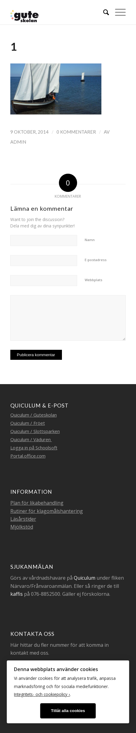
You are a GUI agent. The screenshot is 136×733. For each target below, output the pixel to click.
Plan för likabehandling (36, 502)
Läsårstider (23, 519)
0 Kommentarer (76, 132)
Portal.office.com (28, 456)
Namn (90, 239)
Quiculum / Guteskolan (33, 415)
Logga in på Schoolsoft (33, 448)
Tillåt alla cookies (68, 710)
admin (18, 142)
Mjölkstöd (21, 526)
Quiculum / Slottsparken (35, 431)
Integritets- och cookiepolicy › (42, 694)
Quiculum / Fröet (27, 423)
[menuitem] (103, 12)
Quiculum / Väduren (31, 439)
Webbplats (93, 280)
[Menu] (117, 12)
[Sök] (103, 12)
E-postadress (96, 259)
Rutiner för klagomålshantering (46, 511)
